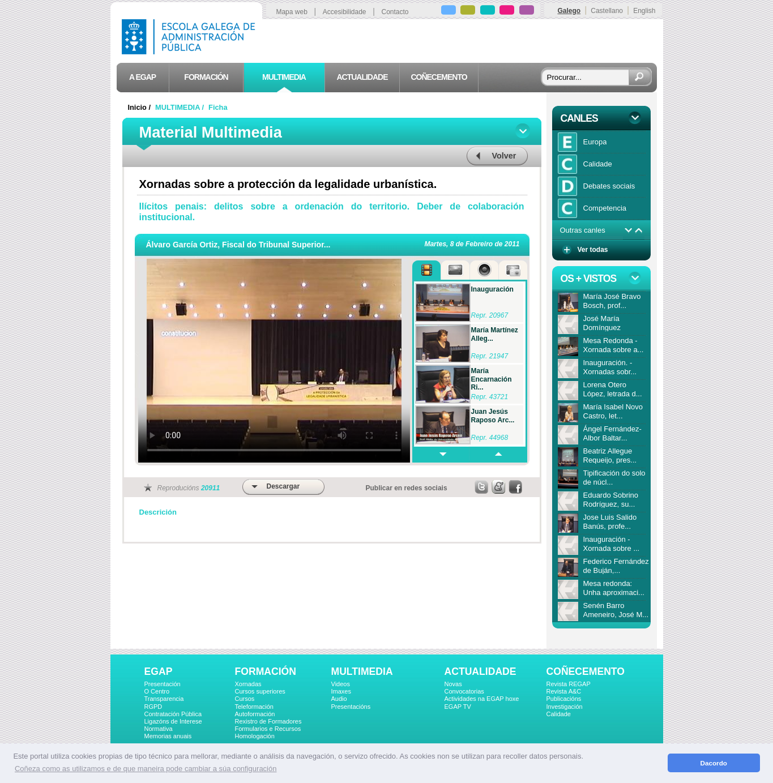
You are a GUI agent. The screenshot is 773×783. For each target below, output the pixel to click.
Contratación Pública (173, 714)
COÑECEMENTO (585, 671)
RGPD (153, 706)
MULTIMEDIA (362, 671)
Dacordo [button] (714, 763)
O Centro (157, 691)
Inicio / (140, 107)
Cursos (245, 698)
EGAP (158, 671)
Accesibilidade (344, 12)
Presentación (162, 684)
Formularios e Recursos (268, 728)
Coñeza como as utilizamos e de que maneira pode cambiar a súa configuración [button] (145, 768)
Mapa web (291, 12)
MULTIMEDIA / (180, 107)
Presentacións (351, 706)
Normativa (158, 728)
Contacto (395, 12)
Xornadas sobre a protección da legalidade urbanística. (288, 184)
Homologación (255, 736)
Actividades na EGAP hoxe (482, 698)
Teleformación (254, 706)
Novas (453, 684)
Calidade (558, 714)
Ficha (217, 107)
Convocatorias (464, 691)
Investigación (564, 706)
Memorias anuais (168, 736)
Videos (340, 684)
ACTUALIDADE (480, 671)
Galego (568, 11)
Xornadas (248, 684)
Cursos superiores (260, 691)
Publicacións (564, 698)
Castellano (607, 11)
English (644, 11)
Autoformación (255, 714)
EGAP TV (458, 706)
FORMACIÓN (265, 671)
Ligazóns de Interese (173, 721)
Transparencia (164, 698)
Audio (339, 698)
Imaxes (341, 691)
